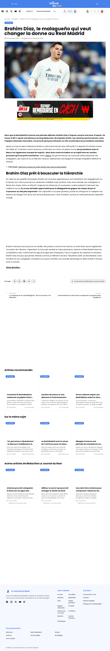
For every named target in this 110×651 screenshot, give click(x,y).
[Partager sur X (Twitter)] (15, 281)
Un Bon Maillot (35, 635)
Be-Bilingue (59, 635)
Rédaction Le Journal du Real (33, 38)
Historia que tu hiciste (61, 612)
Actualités (14, 19)
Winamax (9, 632)
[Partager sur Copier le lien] (34, 281)
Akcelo (57, 632)
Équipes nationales (61, 607)
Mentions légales (89, 601)
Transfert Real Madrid (43, 11)
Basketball (71, 598)
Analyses (60, 598)
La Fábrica (71, 611)
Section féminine (71, 617)
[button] (14, 4)
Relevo (48, 155)
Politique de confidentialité (92, 604)
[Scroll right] (57, 11)
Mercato (60, 616)
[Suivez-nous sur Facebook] (3, 11)
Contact (86, 598)
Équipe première (71, 602)
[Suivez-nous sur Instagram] (7, 11)
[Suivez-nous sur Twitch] (20, 11)
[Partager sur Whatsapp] (19, 281)
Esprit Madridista (36, 632)
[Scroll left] (23, 11)
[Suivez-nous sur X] (11, 11)
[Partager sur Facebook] (24, 281)
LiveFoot (9, 635)
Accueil (6, 19)
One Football (10, 638)
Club (59, 601)
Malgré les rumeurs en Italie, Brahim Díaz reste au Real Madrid (42, 167)
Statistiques (61, 621)
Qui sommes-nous (89, 594)
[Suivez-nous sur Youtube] (16, 11)
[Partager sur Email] (29, 281)
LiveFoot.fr (29, 11)
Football (71, 606)
